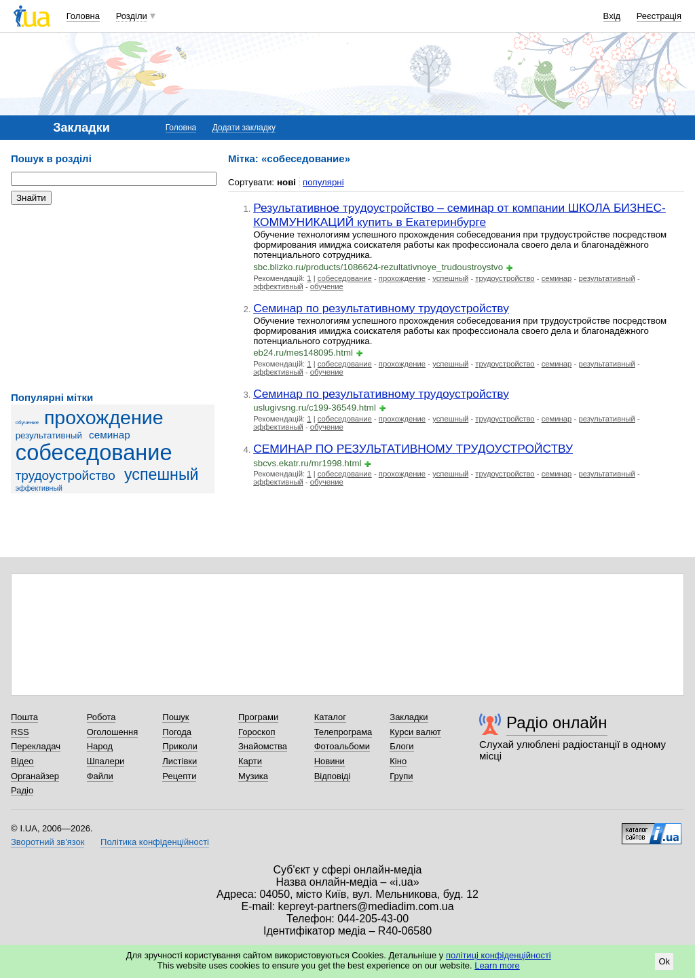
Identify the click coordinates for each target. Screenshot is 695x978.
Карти (250, 761)
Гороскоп (256, 732)
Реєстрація (659, 16)
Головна (83, 16)
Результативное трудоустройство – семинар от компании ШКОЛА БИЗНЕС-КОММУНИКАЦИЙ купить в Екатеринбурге (459, 215)
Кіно (398, 761)
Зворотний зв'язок (47, 842)
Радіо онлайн (556, 722)
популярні (323, 182)
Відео (22, 761)
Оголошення (112, 732)
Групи (401, 776)
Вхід (612, 16)
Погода (176, 732)
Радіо (22, 790)
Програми (258, 717)
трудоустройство (65, 475)
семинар (109, 434)
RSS (20, 732)
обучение (27, 422)
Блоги (401, 746)
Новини (329, 761)
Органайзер (35, 776)
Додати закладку (244, 127)
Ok (664, 961)
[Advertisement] (112, 298)
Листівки (179, 761)
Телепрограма (343, 732)
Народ (100, 746)
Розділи (131, 16)
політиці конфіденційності (498, 955)
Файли (100, 776)
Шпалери (106, 761)
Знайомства (262, 746)
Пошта (24, 717)
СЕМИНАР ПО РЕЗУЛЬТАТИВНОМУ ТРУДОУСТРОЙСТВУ (413, 448)
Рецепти (179, 776)
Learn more (496, 965)
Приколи (179, 746)
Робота (101, 717)
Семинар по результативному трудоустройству (381, 308)
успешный (161, 474)
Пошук (175, 717)
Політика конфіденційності (154, 842)
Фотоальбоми (342, 746)
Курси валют (415, 732)
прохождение (104, 417)
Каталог (330, 717)
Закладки (409, 717)
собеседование (94, 452)
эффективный (39, 488)
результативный (49, 435)
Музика (253, 776)
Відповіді (332, 776)
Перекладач (35, 746)
